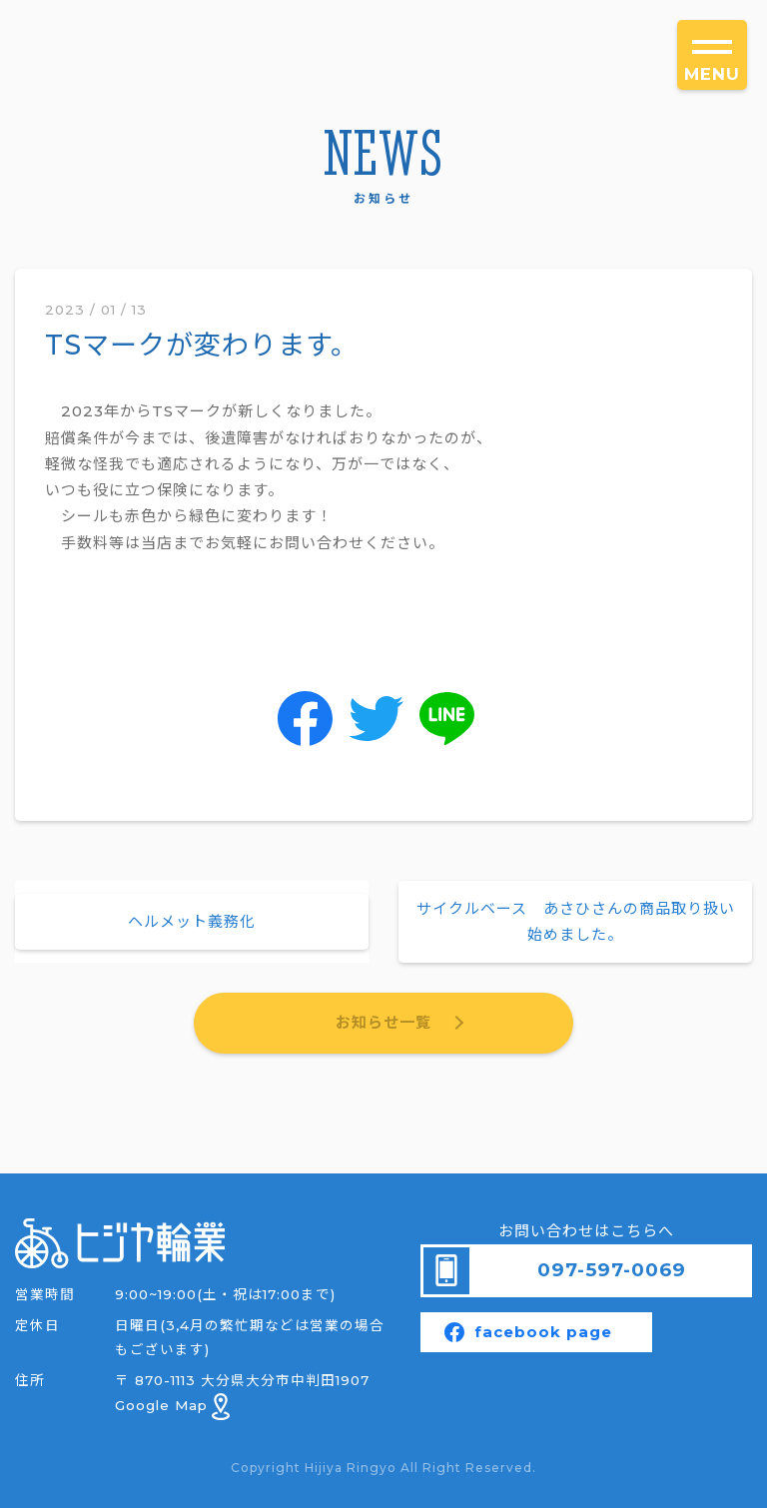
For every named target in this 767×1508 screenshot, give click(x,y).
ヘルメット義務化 (192, 921)
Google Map (172, 1405)
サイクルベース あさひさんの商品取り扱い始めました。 (575, 921)
